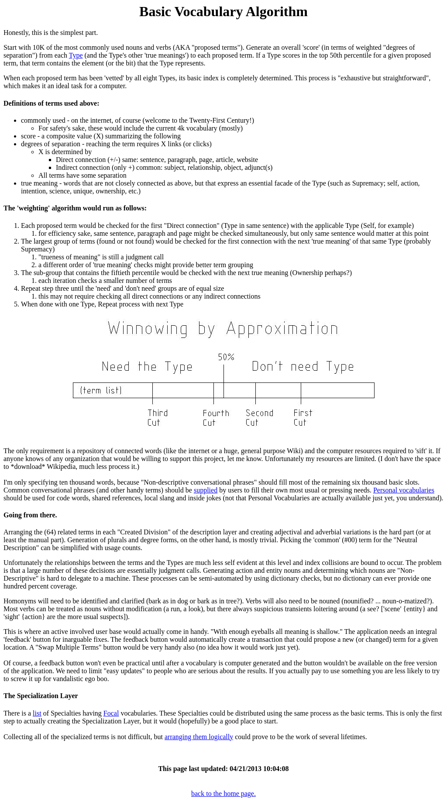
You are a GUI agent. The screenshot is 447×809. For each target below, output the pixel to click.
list (37, 713)
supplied (205, 490)
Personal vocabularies (403, 490)
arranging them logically (199, 736)
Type (76, 55)
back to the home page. (223, 793)
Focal (111, 713)
